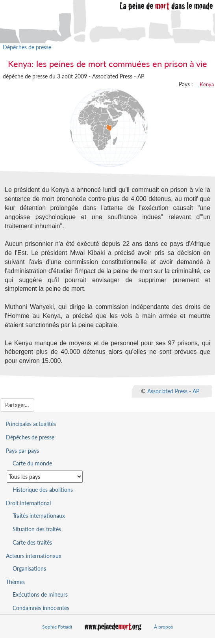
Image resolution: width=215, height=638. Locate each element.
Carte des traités (32, 542)
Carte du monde (32, 463)
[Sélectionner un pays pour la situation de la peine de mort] (45, 477)
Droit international (28, 503)
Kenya (207, 84)
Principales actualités (31, 423)
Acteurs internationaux (33, 555)
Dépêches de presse (27, 47)
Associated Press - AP (173, 391)
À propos (163, 627)
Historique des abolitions (43, 489)
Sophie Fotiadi (57, 627)
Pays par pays (22, 450)
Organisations (29, 568)
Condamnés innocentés (41, 608)
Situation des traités (37, 529)
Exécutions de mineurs (40, 594)
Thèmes (15, 581)
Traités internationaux (39, 515)
